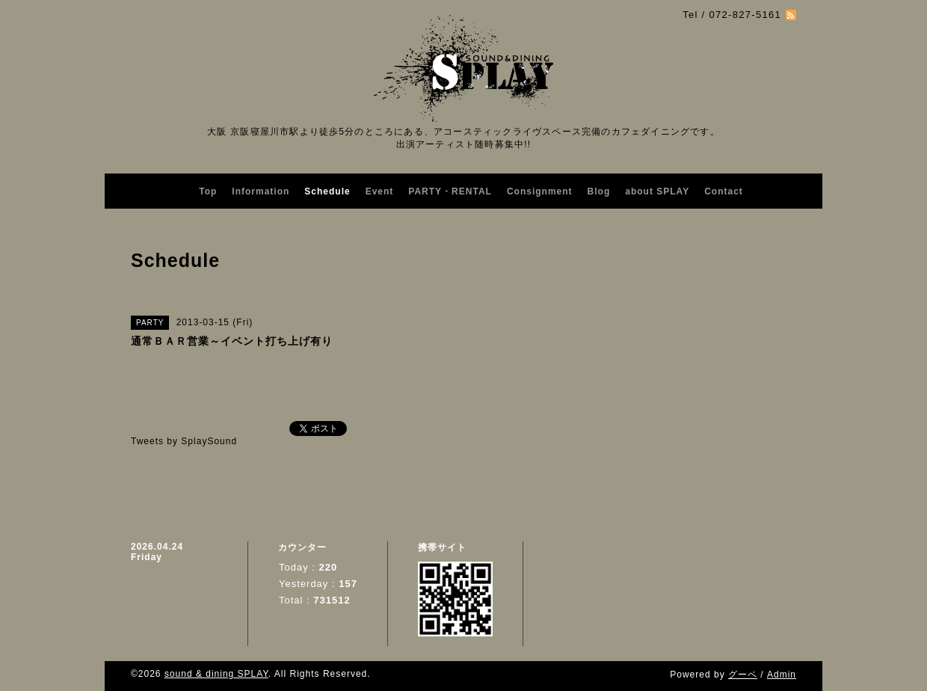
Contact (723, 191)
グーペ (742, 674)
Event (380, 191)
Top (208, 191)
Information (260, 191)
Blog (599, 191)
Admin (781, 674)
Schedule (327, 191)
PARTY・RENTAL (450, 191)
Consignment (540, 191)
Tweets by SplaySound (184, 441)
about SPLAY (657, 191)
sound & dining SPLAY (216, 674)
